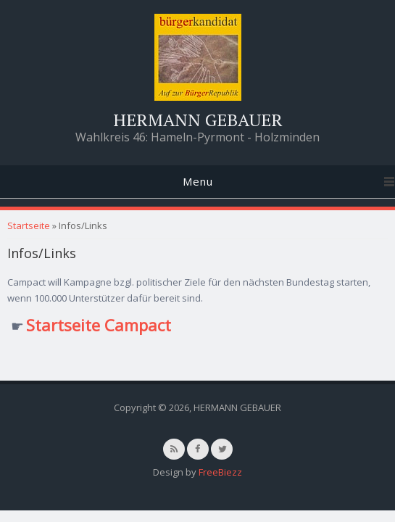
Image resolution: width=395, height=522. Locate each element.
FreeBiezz (220, 471)
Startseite (28, 225)
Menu (198, 181)
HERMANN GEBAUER (198, 119)
